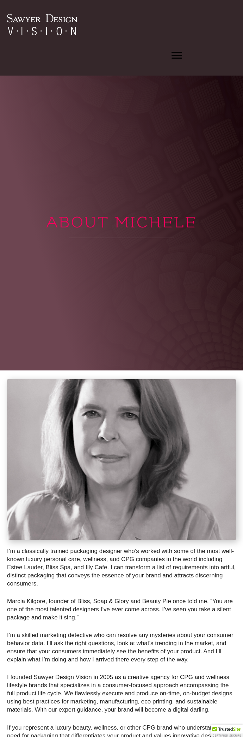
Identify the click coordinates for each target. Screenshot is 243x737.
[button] (177, 55)
